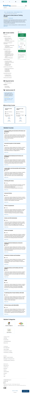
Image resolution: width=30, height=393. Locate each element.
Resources (6, 342)
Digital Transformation (8, 357)
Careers (5, 373)
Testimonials (6, 371)
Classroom (22, 48)
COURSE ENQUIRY (22, 35)
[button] (25, 115)
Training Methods (7, 341)
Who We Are (6, 365)
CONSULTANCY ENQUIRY (22, 39)
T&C (4, 376)
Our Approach (6, 347)
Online (21, 46)
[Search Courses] (14, 8)
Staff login (15, 392)
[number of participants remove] (19, 45)
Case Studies (6, 349)
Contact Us (24, 1)
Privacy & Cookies (15, 390)
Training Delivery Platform (9, 360)
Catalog (5, 338)
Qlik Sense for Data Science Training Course (11, 13)
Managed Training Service (9, 358)
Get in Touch (25, 391)
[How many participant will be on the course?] (22, 45)
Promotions (6, 339)
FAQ (4, 374)
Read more (5, 26)
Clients (5, 370)
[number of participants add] (25, 45)
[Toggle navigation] (26, 5)
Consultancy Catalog (8, 352)
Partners (5, 368)
